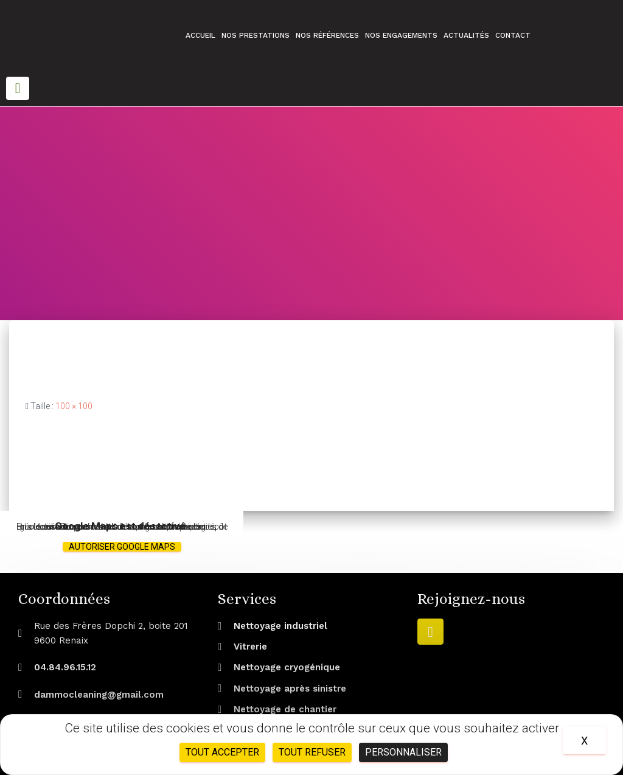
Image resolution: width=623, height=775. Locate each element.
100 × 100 (73, 406)
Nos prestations (255, 35)
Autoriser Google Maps (122, 547)
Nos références (327, 35)
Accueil (200, 35)
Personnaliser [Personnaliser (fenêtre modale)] (403, 752)
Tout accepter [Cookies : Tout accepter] (222, 752)
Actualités (466, 35)
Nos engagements (401, 35)
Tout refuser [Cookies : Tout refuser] (312, 752)
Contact (513, 35)
